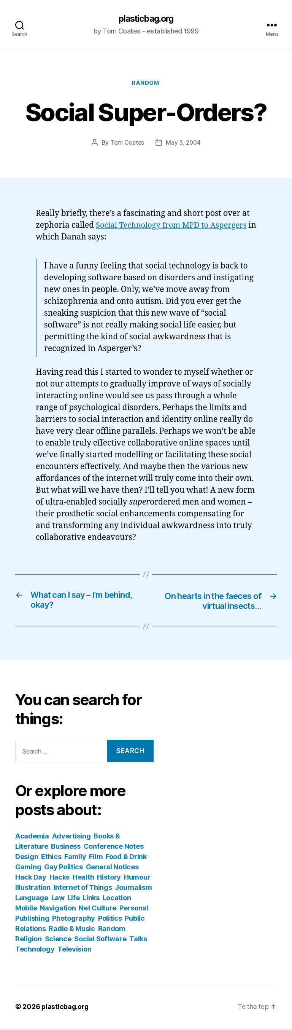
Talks (138, 941)
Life (74, 900)
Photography (73, 920)
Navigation (58, 910)
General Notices (112, 869)
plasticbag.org (146, 19)
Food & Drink (126, 858)
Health (83, 879)
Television (74, 951)
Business (66, 848)
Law (58, 900)
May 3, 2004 (183, 143)
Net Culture (97, 910)
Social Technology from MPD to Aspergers (175, 226)
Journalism (133, 889)
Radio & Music (72, 930)
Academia (32, 838)
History (109, 879)
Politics (110, 920)
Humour (137, 879)
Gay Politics (63, 869)
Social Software (100, 941)
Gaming (28, 869)
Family (75, 858)
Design (26, 858)
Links (91, 900)
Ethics (51, 858)
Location (117, 900)
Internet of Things (83, 889)
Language (31, 900)
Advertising (71, 838)
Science (58, 941)
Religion (28, 941)
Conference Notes (114, 848)
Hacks (59, 879)
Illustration (33, 889)
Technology (34, 951)
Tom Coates (127, 143)
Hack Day (30, 879)
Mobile (26, 910)
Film (96, 858)
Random (146, 84)
